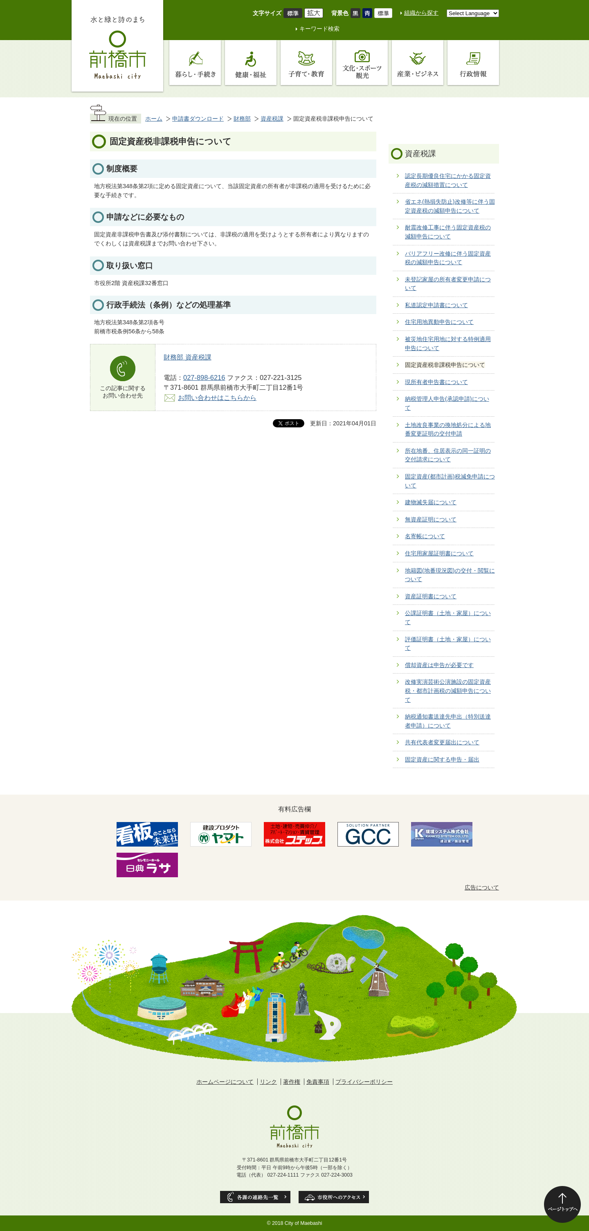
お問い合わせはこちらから (217, 397)
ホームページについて (225, 1081)
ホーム (153, 118)
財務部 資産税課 (187, 357)
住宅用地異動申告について (439, 322)
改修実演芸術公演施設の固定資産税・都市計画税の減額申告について (448, 690)
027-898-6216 (204, 377)
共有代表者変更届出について (442, 742)
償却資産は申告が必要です (439, 665)
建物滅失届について (430, 502)
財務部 (242, 118)
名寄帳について (425, 536)
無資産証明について (430, 519)
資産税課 (272, 118)
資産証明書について (430, 596)
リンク (268, 1081)
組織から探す (421, 12)
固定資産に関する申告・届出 (442, 759)
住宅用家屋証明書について (439, 553)
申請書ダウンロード (198, 118)
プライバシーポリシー (364, 1081)
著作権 (291, 1081)
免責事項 (317, 1081)
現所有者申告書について (436, 382)
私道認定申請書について (436, 305)
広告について (482, 887)
